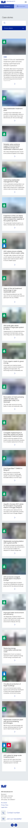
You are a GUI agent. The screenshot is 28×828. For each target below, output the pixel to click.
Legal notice (4, 807)
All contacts (4, 803)
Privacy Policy (4, 805)
